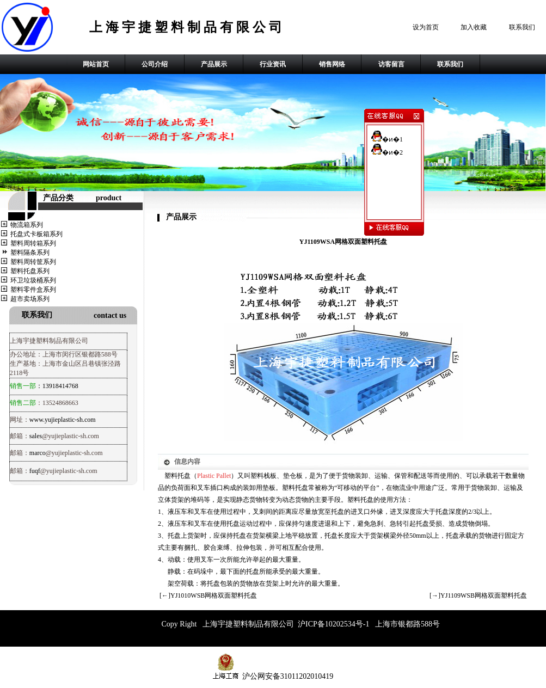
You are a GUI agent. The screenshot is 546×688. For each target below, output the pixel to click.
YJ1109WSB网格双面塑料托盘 (483, 595)
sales (35, 436)
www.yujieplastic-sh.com (62, 419)
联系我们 (522, 27)
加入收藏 (474, 27)
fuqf (34, 471)
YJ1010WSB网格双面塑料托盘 (213, 595)
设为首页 (426, 27)
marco (37, 453)
